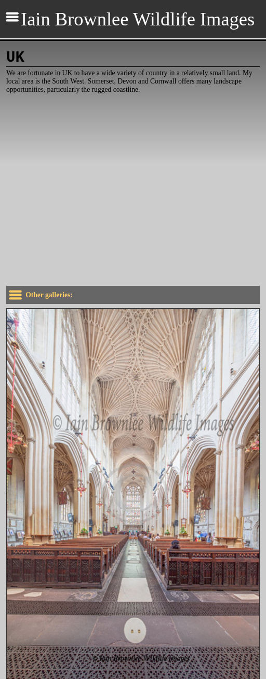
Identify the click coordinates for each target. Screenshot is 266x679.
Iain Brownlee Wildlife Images (138, 19)
